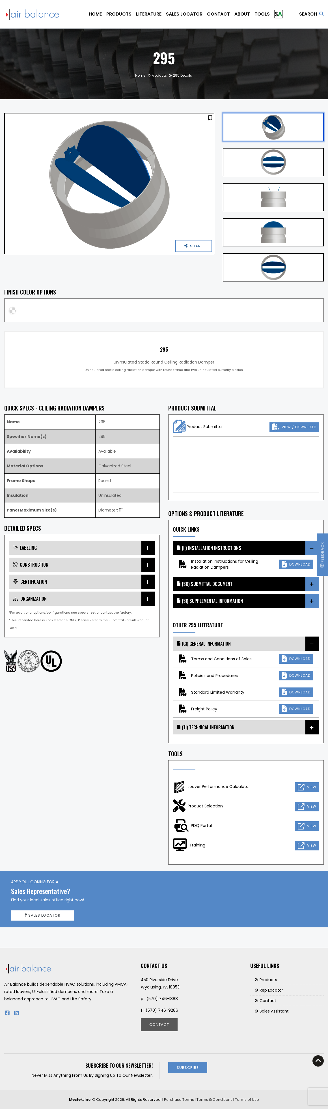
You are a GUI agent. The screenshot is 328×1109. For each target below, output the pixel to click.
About (242, 14)
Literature (148, 14)
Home (95, 14)
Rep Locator (271, 990)
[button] (210, 118)
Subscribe (188, 1067)
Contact (218, 14)
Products (118, 14)
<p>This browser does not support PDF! (246, 464)
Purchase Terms (179, 1099)
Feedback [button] (322, 554)
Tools (262, 14)
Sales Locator (184, 14)
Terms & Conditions (214, 1099)
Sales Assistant (274, 1011)
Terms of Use (247, 1099)
